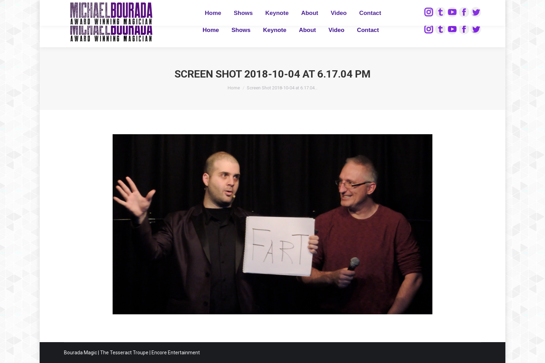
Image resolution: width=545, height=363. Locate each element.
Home (234, 87)
